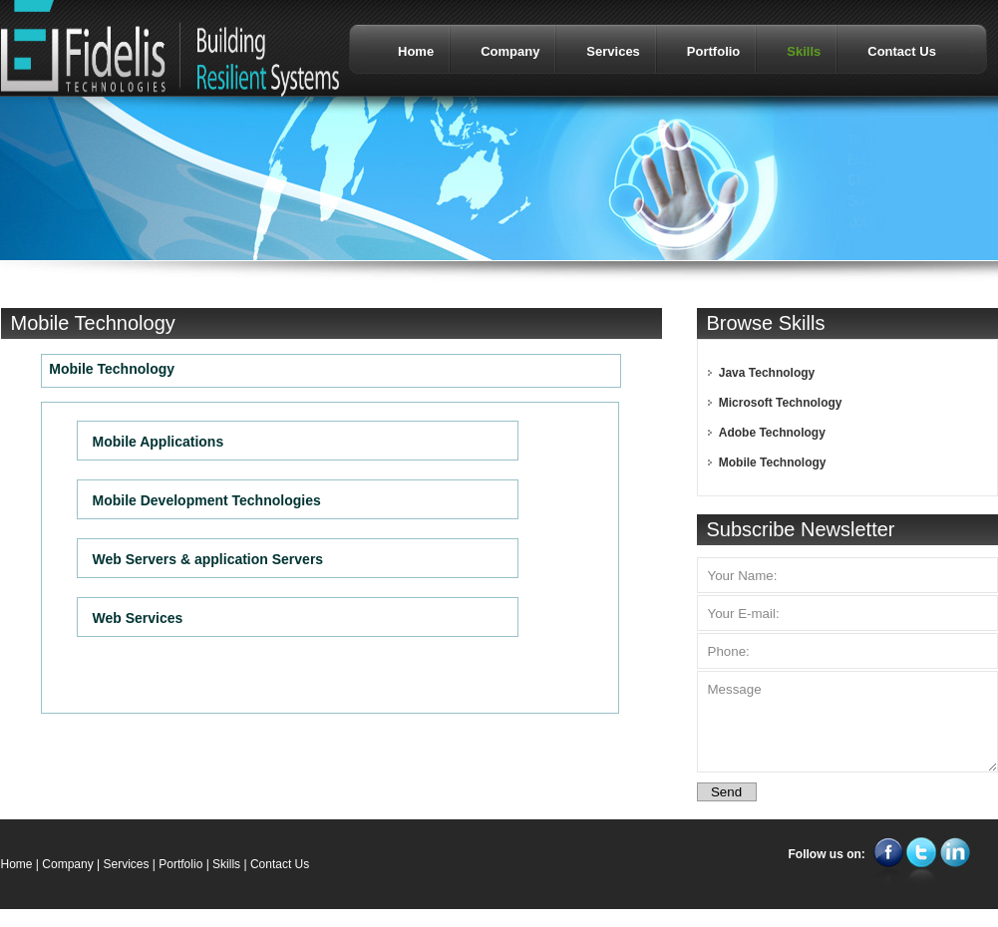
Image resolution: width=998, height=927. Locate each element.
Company (67, 864)
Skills (226, 864)
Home (17, 864)
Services (126, 864)
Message (847, 721)
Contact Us (279, 864)
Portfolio (180, 864)
